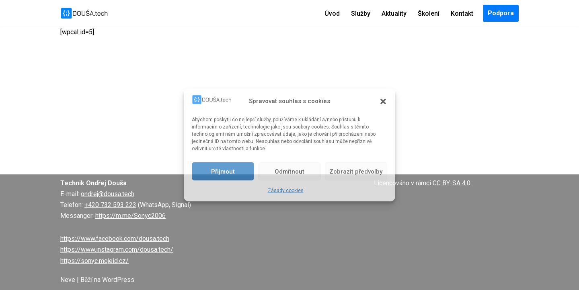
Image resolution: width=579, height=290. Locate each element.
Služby (360, 13)
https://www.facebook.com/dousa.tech (114, 238)
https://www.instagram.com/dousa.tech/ (116, 249)
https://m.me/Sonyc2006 (130, 216)
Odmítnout (289, 171)
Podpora (501, 13)
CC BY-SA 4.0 (451, 183)
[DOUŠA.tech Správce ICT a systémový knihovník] (84, 13)
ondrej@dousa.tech (107, 194)
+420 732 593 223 (110, 205)
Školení (428, 13)
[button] (383, 101)
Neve (67, 280)
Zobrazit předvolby (355, 171)
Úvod (332, 13)
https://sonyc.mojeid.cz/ (94, 261)
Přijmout (223, 171)
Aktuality (394, 13)
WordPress (118, 280)
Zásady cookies (286, 190)
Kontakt (462, 13)
